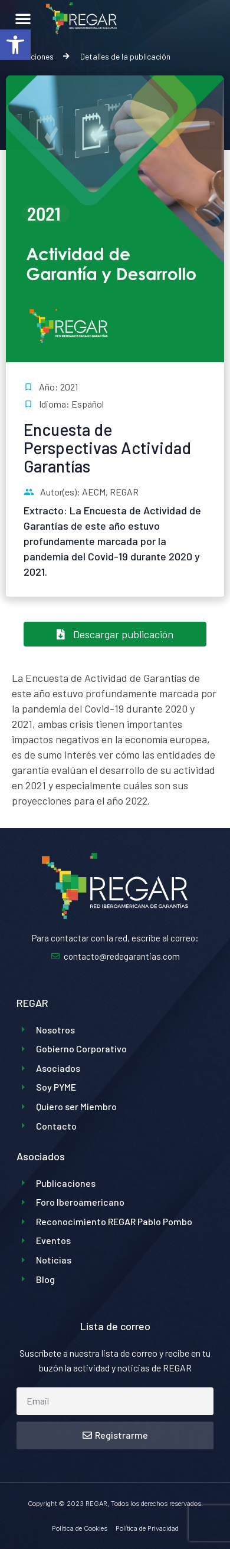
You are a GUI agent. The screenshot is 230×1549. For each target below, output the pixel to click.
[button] (15, 44)
